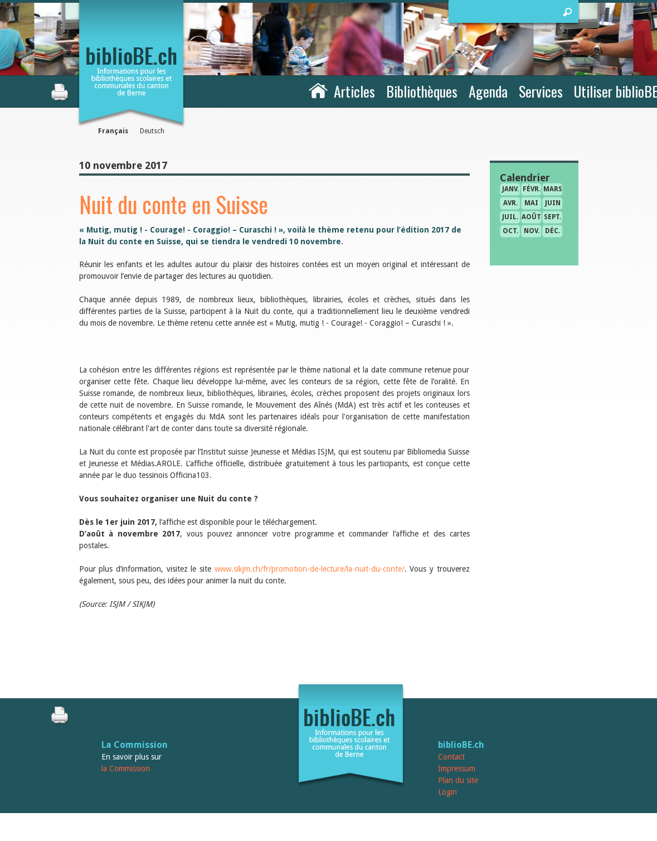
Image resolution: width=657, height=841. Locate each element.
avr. (510, 203)
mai (531, 203)
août (531, 217)
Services (541, 91)
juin (553, 203)
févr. (532, 189)
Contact (451, 756)
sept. (552, 217)
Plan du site (458, 780)
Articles (354, 91)
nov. (531, 231)
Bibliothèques (422, 91)
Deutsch (152, 131)
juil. (510, 217)
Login (447, 791)
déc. (552, 231)
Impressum (456, 768)
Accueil (318, 90)
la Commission (125, 768)
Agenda (488, 91)
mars (552, 189)
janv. (510, 189)
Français (113, 131)
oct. (510, 231)
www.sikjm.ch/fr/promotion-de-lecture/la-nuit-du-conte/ (310, 568)
